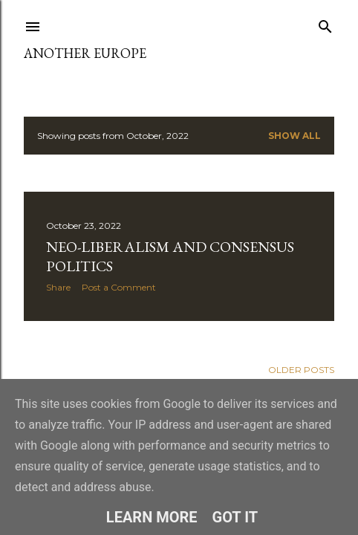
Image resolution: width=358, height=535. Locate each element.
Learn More (152, 517)
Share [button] (58, 287)
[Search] (325, 23)
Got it (235, 517)
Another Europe (85, 53)
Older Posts (301, 369)
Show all (294, 135)
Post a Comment (119, 287)
